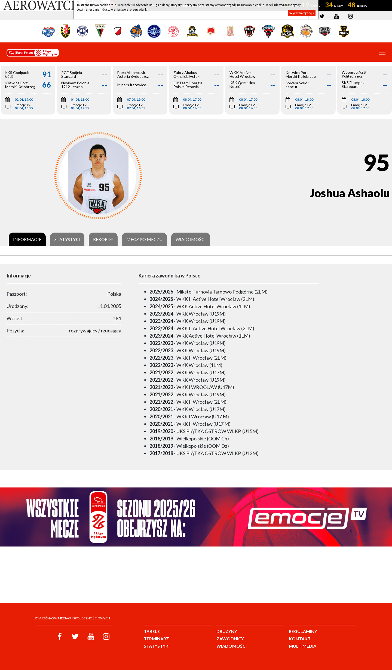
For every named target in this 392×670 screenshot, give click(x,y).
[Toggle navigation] (382, 52)
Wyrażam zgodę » (301, 13)
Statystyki (67, 239)
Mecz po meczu (144, 239)
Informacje (27, 239)
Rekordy (103, 239)
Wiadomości (191, 239)
